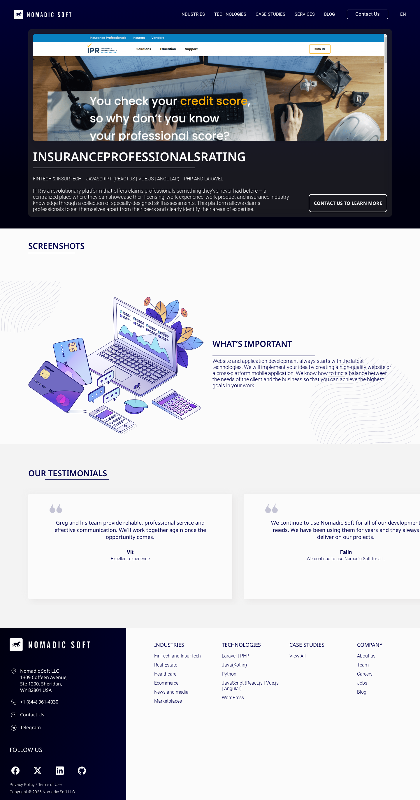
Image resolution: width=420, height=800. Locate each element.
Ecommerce (166, 683)
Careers (364, 674)
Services (305, 14)
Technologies (230, 14)
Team (363, 665)
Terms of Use (49, 784)
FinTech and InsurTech (177, 656)
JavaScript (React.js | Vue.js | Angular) (132, 179)
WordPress (233, 697)
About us (366, 656)
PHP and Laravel (203, 179)
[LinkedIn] (60, 770)
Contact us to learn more (348, 203)
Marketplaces (168, 701)
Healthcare (165, 674)
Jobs (362, 683)
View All (297, 656)
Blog (329, 14)
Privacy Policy (22, 784)
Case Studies (270, 14)
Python (229, 674)
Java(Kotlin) (234, 665)
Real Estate (165, 665)
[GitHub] (82, 770)
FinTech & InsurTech (57, 179)
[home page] (42, 14)
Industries (192, 14)
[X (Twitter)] (38, 770)
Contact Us (367, 14)
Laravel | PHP (235, 656)
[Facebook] (15, 770)
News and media (171, 692)
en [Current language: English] (405, 14)
